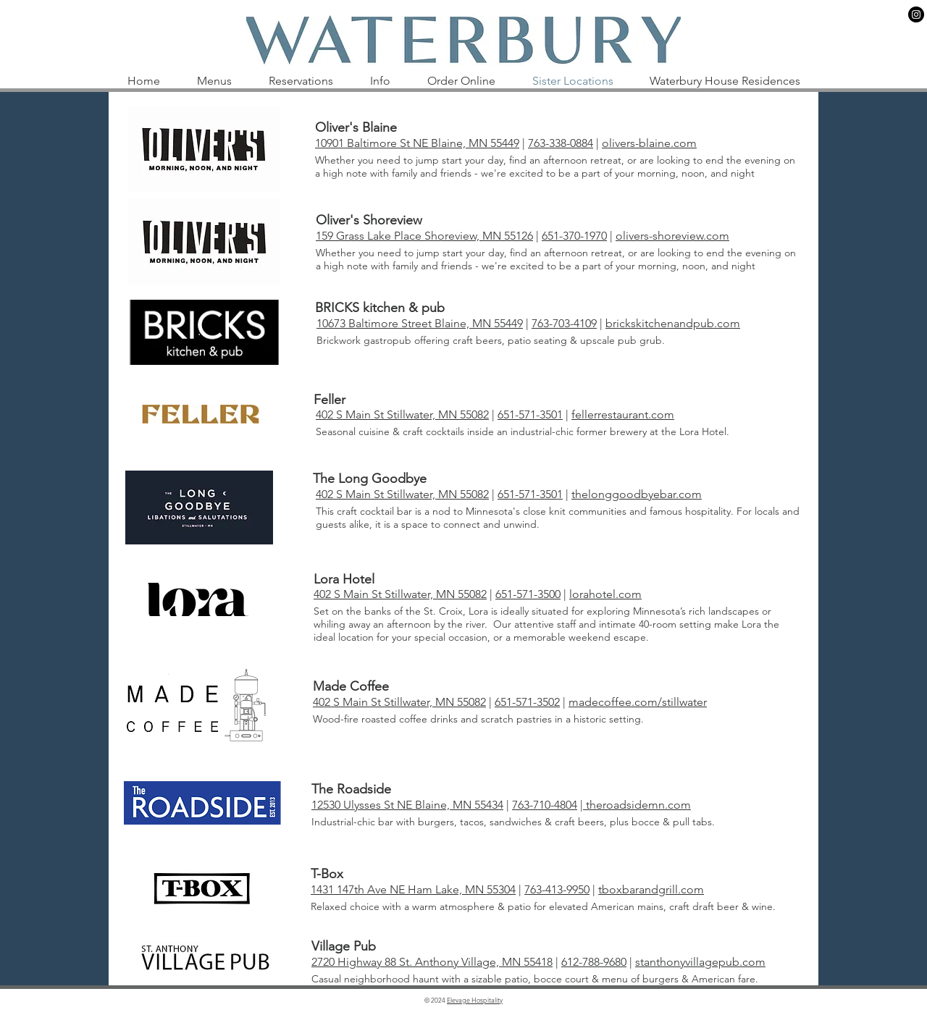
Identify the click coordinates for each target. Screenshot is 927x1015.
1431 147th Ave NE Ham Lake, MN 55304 (413, 889)
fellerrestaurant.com (622, 414)
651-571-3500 (528, 594)
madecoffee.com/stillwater (638, 702)
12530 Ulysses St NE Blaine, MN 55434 (407, 805)
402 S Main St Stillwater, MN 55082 (402, 414)
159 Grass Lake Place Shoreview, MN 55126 (424, 236)
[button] (214, 81)
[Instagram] (916, 14)
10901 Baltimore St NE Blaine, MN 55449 (417, 143)
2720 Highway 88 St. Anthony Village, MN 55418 (432, 962)
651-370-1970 (574, 236)
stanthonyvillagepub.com (700, 962)
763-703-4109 (564, 323)
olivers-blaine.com (649, 143)
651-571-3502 (527, 702)
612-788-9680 (593, 962)
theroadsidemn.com (637, 805)
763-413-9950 (557, 889)
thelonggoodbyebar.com (636, 494)
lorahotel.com (605, 594)
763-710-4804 (544, 805)
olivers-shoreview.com (672, 236)
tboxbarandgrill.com (651, 889)
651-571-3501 (530, 414)
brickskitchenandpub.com (672, 323)
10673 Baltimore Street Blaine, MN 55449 (419, 323)
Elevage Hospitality (475, 999)
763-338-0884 (560, 143)
